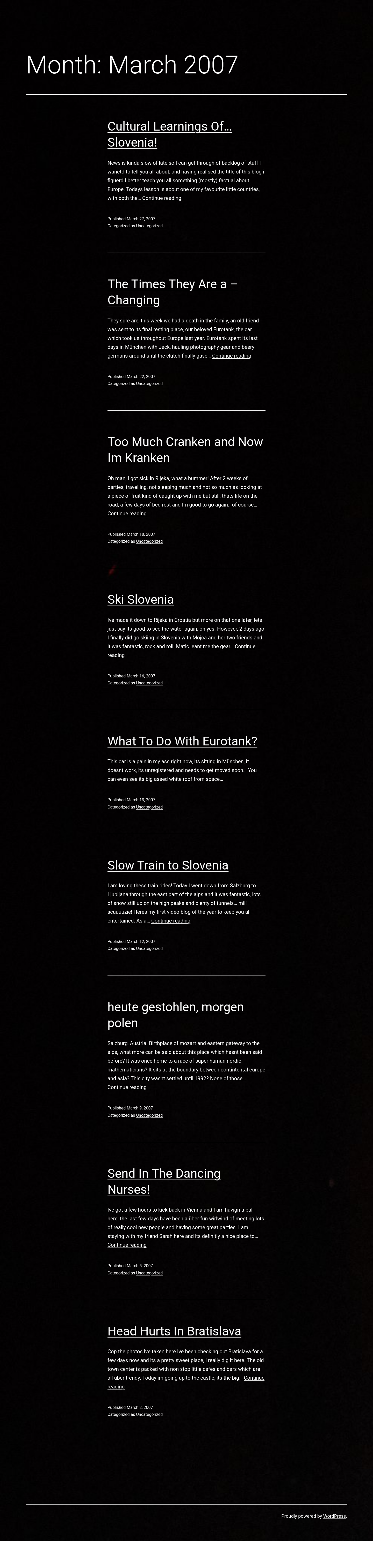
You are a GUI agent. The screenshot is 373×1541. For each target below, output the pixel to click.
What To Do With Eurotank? (182, 741)
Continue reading (161, 198)
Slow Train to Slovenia (167, 865)
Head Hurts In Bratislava (174, 1331)
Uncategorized (149, 225)
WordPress (334, 1516)
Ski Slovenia (140, 599)
